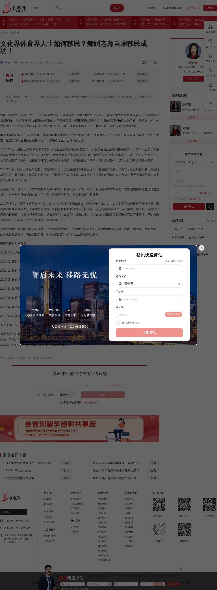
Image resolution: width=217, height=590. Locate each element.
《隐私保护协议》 (150, 322)
